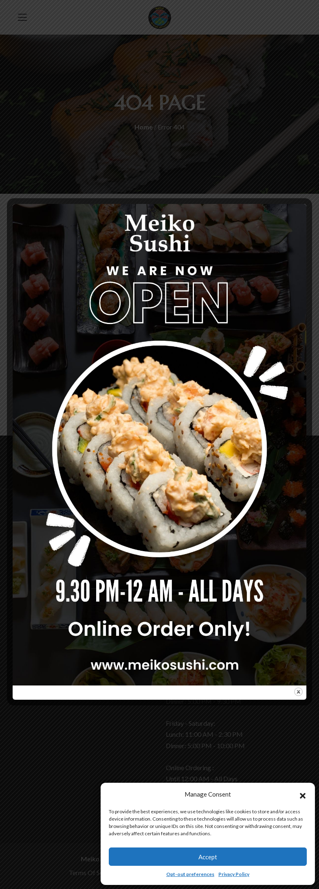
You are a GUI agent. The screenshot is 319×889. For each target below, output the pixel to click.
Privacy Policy (233, 874)
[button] (303, 794)
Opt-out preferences (190, 874)
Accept (207, 857)
